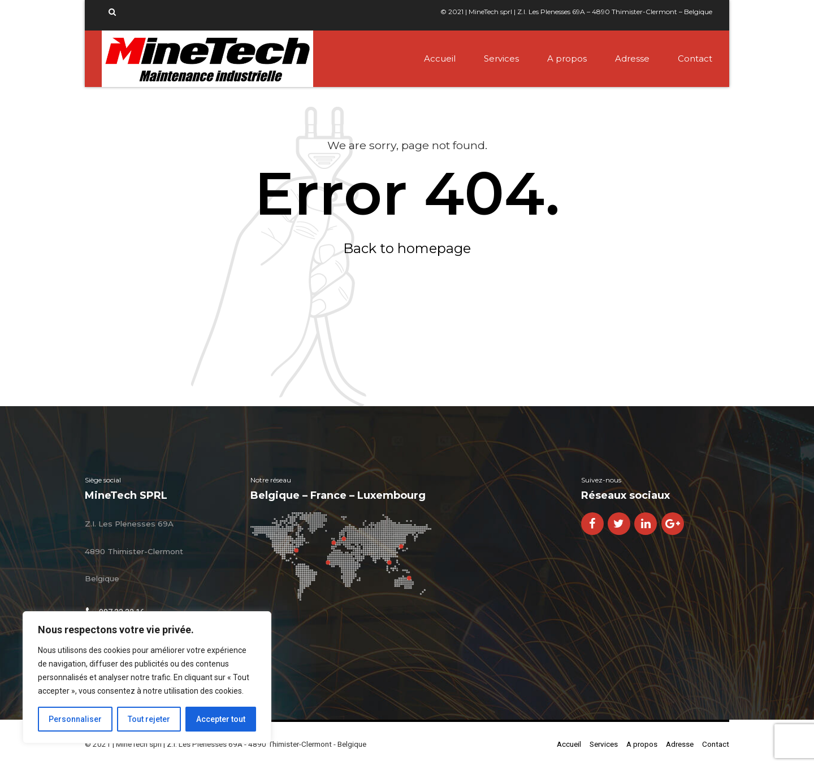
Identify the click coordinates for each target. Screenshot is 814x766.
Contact (695, 58)
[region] (147, 677)
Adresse (632, 58)
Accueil (440, 58)
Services (501, 58)
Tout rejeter (149, 719)
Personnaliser (75, 719)
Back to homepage (407, 248)
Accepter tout (220, 719)
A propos (567, 58)
